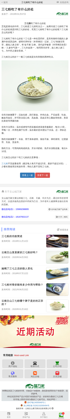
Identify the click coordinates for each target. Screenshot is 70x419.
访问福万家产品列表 (58, 209)
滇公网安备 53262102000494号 (36, 406)
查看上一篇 (27, 175)
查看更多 (62, 230)
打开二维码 (62, 217)
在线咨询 (62, 2)
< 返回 (5, 2)
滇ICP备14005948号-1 (36, 402)
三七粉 (5, 163)
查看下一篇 (42, 175)
